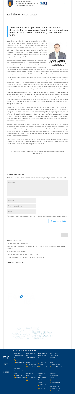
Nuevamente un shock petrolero (16, 251)
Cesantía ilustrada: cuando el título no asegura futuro (22, 254)
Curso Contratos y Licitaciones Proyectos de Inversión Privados (25, 257)
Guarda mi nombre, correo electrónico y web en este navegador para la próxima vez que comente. (38, 216)
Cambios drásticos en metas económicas (19, 243)
